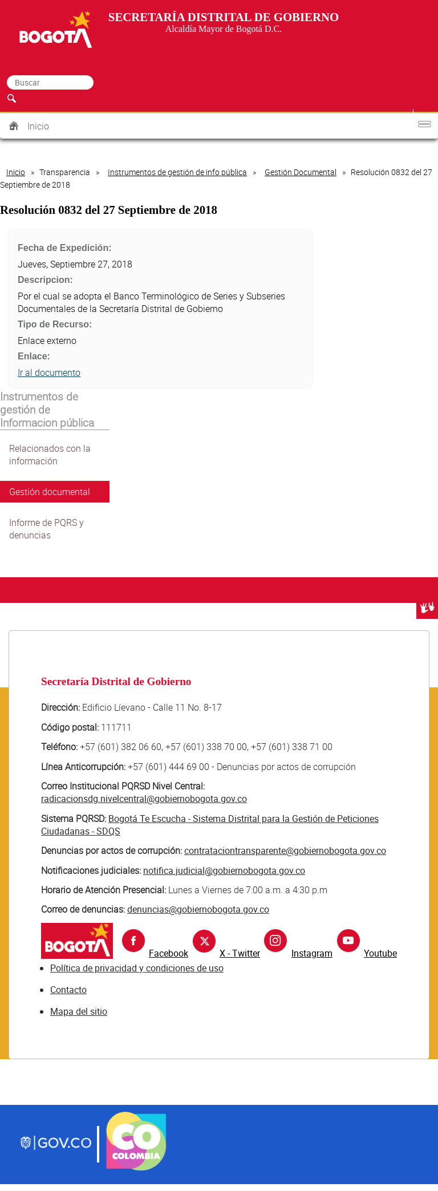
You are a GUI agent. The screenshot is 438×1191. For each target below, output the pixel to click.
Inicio (38, 126)
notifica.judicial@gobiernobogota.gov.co (224, 870)
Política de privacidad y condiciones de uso (137, 968)
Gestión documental (49, 491)
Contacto (68, 989)
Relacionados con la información (50, 454)
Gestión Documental (300, 172)
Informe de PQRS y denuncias (46, 528)
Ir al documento (49, 372)
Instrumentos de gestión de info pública (177, 172)
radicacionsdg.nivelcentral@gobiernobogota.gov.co (144, 798)
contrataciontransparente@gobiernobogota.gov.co (285, 850)
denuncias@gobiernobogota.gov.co (198, 909)
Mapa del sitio (78, 1011)
